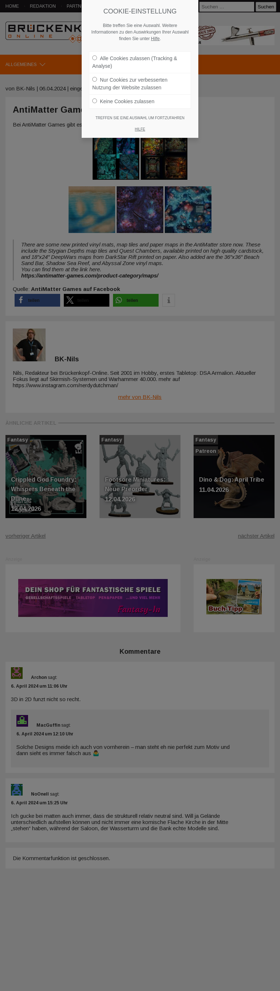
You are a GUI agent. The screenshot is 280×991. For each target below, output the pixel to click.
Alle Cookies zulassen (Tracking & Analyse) (134, 62)
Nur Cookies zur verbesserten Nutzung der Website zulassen (129, 83)
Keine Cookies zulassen (123, 101)
